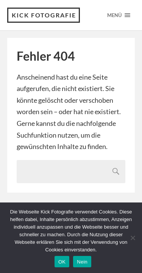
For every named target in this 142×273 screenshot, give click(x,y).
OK (62, 262)
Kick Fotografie (44, 15)
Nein (82, 262)
